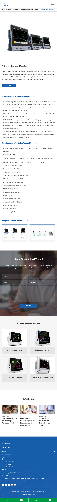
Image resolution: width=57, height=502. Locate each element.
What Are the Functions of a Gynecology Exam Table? (45, 422)
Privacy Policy (31, 494)
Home (3, 9)
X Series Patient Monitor (46, 9)
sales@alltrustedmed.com (12, 473)
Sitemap (24, 494)
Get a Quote (9, 85)
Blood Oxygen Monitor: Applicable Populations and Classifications (27, 422)
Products (8, 9)
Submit (28, 306)
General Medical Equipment (20, 9)
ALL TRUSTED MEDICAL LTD (26, 491)
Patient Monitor (33, 9)
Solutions (28, 448)
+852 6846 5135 (9, 467)
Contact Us (6, 455)
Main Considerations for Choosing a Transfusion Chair (9, 421)
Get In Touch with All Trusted (28, 259)
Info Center (28, 399)
